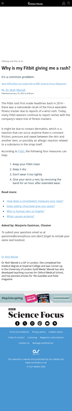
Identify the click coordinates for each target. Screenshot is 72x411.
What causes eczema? (20, 216)
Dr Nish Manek (9, 256)
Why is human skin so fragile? (25, 211)
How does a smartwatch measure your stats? (35, 201)
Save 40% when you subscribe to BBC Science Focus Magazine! (33, 83)
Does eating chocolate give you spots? (31, 206)
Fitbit (21, 151)
